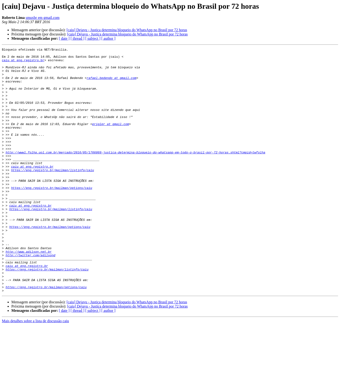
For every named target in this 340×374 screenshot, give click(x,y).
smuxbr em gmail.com (43, 18)
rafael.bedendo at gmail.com (111, 84)
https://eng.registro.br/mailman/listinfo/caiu (52, 195)
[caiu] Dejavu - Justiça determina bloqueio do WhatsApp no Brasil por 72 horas (127, 30)
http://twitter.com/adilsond (30, 297)
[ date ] (64, 38)
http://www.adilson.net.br (29, 293)
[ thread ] (78, 38)
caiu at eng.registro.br (23, 63)
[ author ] (108, 38)
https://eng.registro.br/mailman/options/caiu (51, 216)
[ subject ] (92, 38)
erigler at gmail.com (110, 139)
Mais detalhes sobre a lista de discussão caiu (35, 370)
